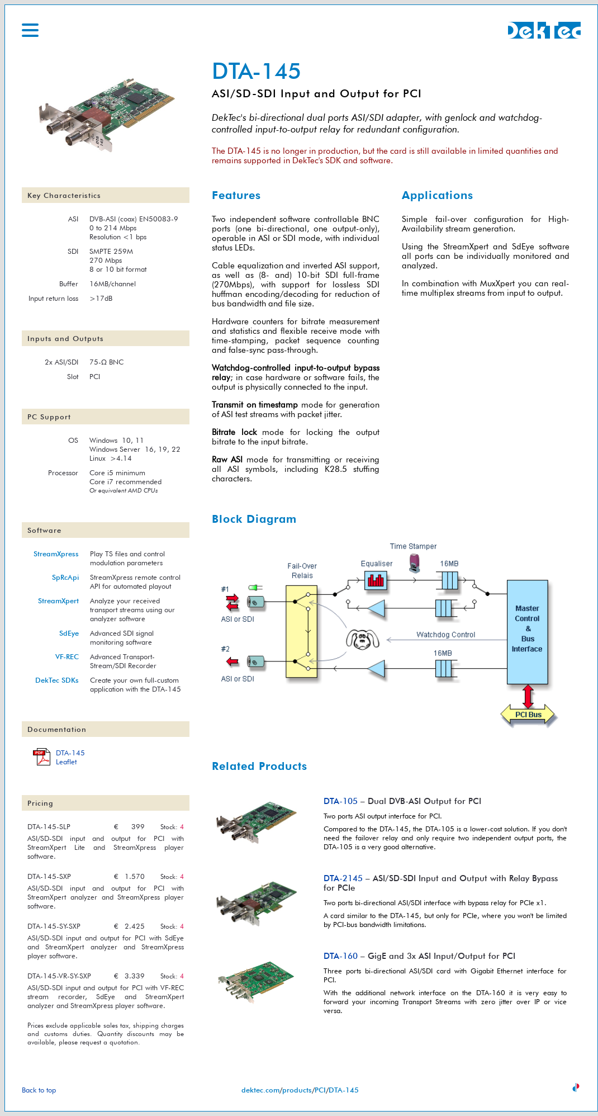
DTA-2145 (343, 878)
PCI (320, 1089)
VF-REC (67, 656)
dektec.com (260, 1089)
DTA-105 (341, 801)
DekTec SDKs (57, 679)
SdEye (69, 632)
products (297, 1089)
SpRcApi (65, 577)
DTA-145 (344, 1089)
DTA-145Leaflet (70, 757)
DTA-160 (341, 956)
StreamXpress (56, 553)
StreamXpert (58, 600)
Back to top (39, 1089)
